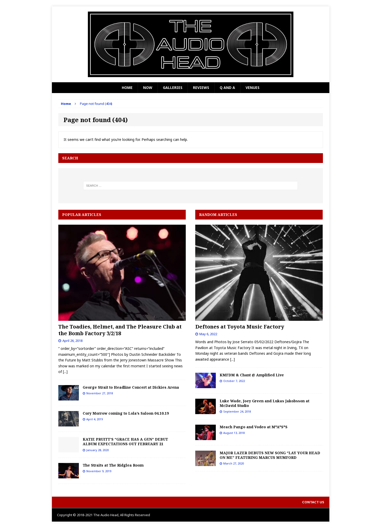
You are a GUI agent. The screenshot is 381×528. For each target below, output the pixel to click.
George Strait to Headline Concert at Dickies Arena (131, 387)
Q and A (227, 87)
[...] (65, 371)
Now (147, 87)
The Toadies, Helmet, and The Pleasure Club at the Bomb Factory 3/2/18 (120, 330)
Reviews (201, 87)
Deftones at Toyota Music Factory (239, 326)
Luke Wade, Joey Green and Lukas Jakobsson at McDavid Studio (264, 403)
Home (127, 87)
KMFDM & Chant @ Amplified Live (252, 374)
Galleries (172, 87)
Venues (252, 87)
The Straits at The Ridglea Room (113, 465)
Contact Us (313, 502)
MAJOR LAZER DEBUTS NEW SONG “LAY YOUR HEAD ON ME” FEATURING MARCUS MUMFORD (270, 455)
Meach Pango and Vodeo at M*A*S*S (253, 426)
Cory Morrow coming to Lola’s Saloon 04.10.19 (126, 413)
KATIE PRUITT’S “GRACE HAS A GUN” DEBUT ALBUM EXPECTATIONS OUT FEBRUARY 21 (125, 441)
